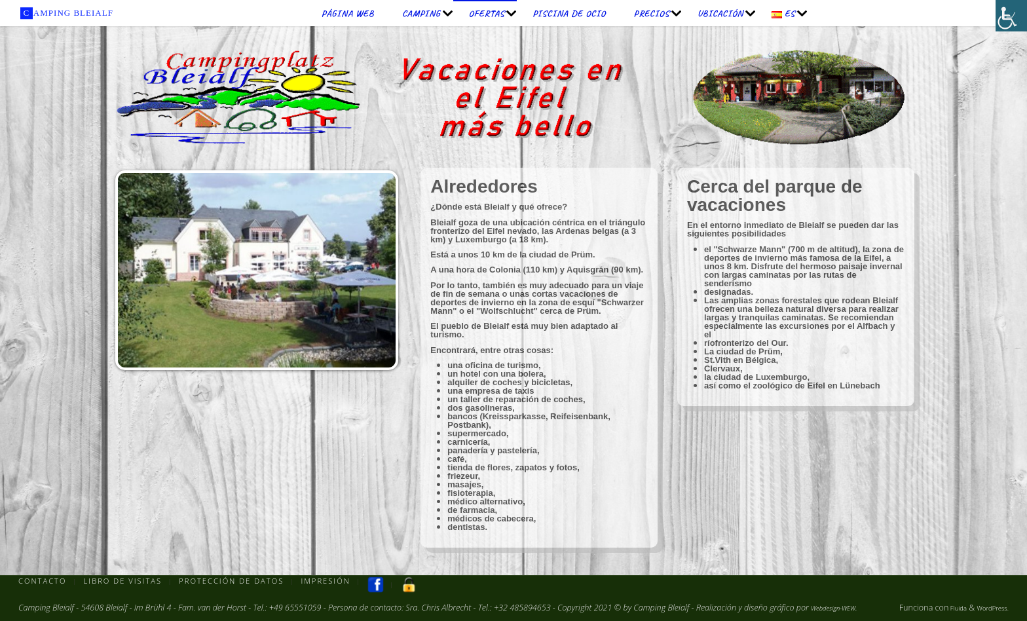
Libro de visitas (125, 581)
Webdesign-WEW (840, 607)
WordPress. (987, 607)
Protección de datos (237, 581)
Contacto (42, 581)
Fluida (944, 607)
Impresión (334, 581)
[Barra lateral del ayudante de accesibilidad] (1011, 15)
